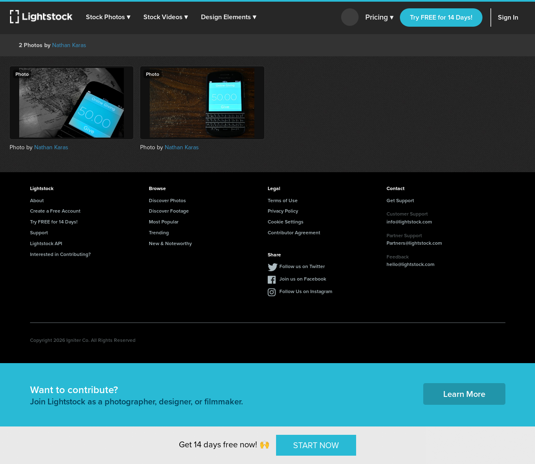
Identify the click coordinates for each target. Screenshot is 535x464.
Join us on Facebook (302, 278)
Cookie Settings (286, 221)
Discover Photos (167, 200)
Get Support (400, 200)
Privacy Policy (283, 210)
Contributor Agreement (294, 232)
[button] (108, 17)
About (37, 200)
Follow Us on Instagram (305, 291)
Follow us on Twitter (302, 266)
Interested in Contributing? (60, 254)
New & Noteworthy (170, 243)
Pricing (379, 17)
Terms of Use (283, 200)
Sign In (508, 17)
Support (39, 232)
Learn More (464, 394)
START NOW (316, 445)
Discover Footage (169, 210)
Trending (159, 232)
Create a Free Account (55, 210)
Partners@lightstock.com (414, 242)
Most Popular (163, 221)
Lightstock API (46, 243)
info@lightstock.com (409, 221)
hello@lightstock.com (411, 264)
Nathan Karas (69, 45)
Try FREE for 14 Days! (441, 17)
